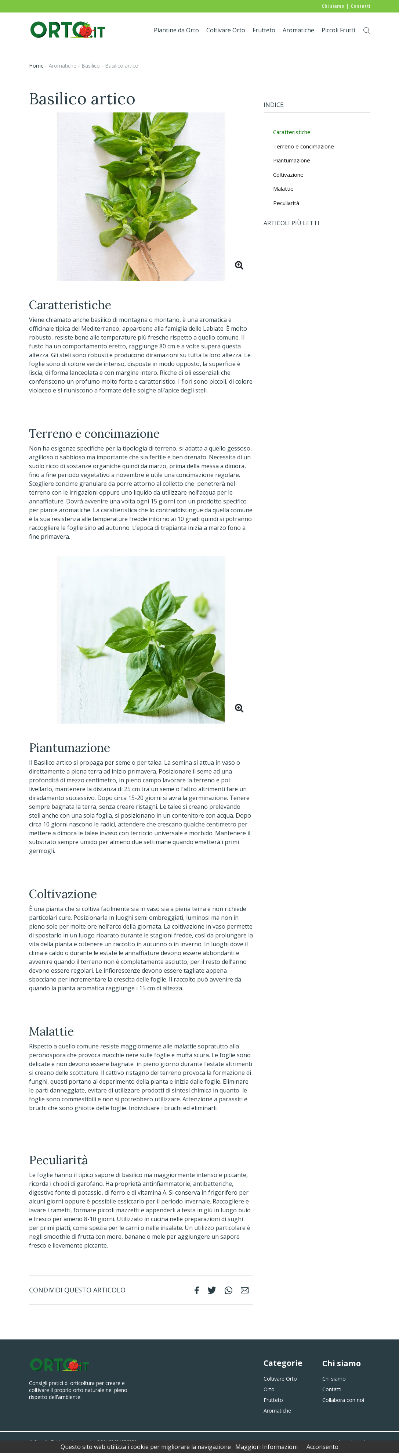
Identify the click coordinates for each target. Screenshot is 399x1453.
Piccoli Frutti (338, 30)
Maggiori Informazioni (266, 1447)
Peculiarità (286, 203)
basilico (90, 65)
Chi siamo (333, 6)
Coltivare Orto (225, 30)
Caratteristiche (292, 132)
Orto (269, 1389)
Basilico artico (121, 65)
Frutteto (264, 30)
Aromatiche (298, 30)
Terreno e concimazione (303, 146)
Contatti (360, 6)
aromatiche (62, 65)
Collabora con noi (343, 1399)
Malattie (283, 188)
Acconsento (322, 1447)
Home (36, 65)
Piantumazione (291, 160)
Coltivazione (288, 174)
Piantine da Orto (176, 30)
